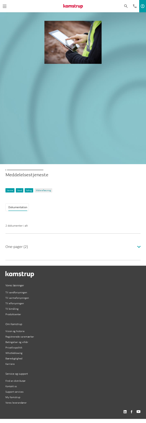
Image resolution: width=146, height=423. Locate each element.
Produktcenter (13, 314)
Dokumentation (17, 207)
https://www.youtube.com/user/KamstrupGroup (138, 411)
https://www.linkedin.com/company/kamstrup (125, 411)
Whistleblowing (13, 353)
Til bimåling (12, 308)
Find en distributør (15, 380)
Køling (29, 190)
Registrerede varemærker (19, 336)
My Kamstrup (12, 397)
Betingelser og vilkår (16, 342)
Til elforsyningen (14, 303)
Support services (14, 391)
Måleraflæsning (43, 190)
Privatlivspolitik (13, 347)
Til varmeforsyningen (17, 297)
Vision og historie (15, 331)
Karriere (10, 363)
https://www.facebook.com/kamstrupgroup (131, 411)
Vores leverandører (16, 402)
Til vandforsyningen (16, 292)
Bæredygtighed (13, 358)
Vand (19, 190)
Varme (10, 190)
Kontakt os (11, 386)
